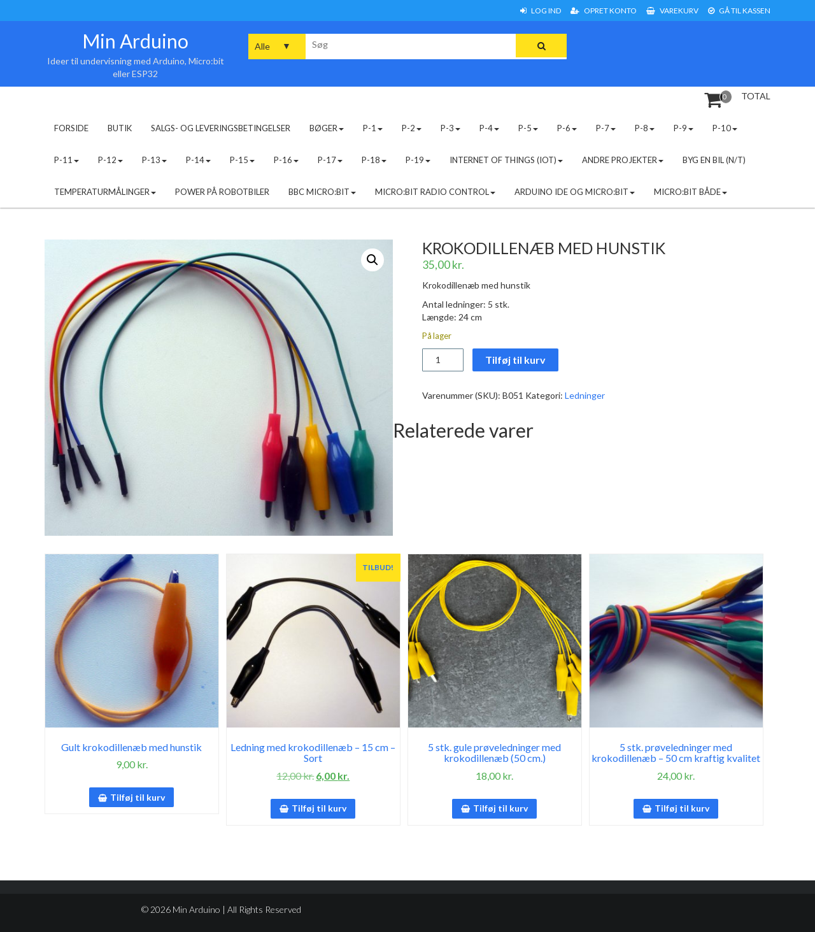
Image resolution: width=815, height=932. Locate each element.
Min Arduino (135, 40)
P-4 (489, 128)
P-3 (450, 128)
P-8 (645, 128)
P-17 (330, 160)
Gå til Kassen (739, 10)
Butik (120, 128)
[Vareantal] (443, 359)
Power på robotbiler (222, 192)
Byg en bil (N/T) (714, 160)
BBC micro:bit (322, 192)
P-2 (412, 128)
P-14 (198, 160)
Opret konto (603, 10)
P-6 (567, 128)
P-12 (110, 160)
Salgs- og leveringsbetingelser (220, 128)
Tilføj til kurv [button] (137, 797)
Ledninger (585, 395)
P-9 (683, 128)
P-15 (242, 160)
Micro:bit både (690, 192)
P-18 (374, 160)
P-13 (154, 160)
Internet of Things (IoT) (506, 160)
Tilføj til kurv (515, 360)
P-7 (606, 128)
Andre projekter (622, 160)
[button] (372, 259)
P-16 (286, 160)
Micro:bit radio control (435, 192)
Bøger (326, 128)
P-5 (528, 128)
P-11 (66, 160)
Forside (71, 128)
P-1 (373, 128)
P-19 (418, 160)
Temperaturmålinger (105, 192)
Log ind (540, 10)
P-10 (724, 128)
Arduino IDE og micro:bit (574, 192)
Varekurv (672, 10)
